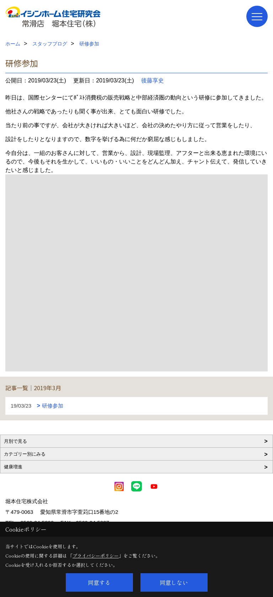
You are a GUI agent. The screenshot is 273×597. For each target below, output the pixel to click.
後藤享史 (152, 80)
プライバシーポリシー (96, 555)
